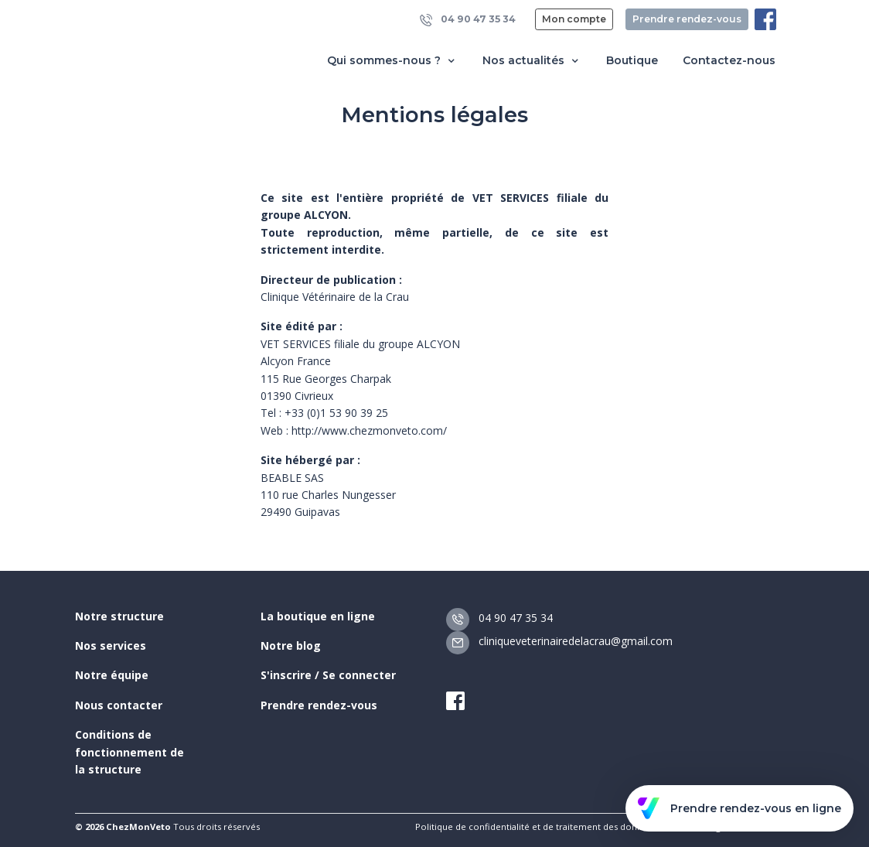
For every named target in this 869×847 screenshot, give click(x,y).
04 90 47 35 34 (468, 19)
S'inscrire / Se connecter (328, 675)
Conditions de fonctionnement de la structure (129, 752)
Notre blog (291, 645)
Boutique (632, 60)
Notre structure (119, 616)
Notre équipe (111, 675)
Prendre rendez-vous (686, 19)
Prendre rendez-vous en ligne (739, 808)
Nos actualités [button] (531, 60)
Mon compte (574, 19)
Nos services (110, 645)
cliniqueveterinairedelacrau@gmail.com (559, 641)
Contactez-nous (729, 60)
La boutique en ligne (318, 616)
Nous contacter (118, 705)
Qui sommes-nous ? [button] (392, 60)
